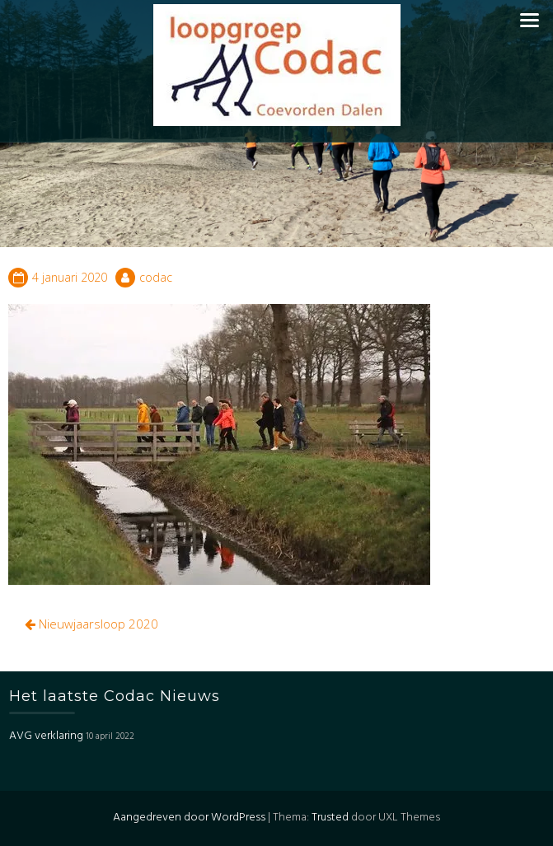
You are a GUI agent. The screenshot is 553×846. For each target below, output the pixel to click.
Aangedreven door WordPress (189, 817)
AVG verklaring (46, 736)
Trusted (330, 817)
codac (155, 277)
